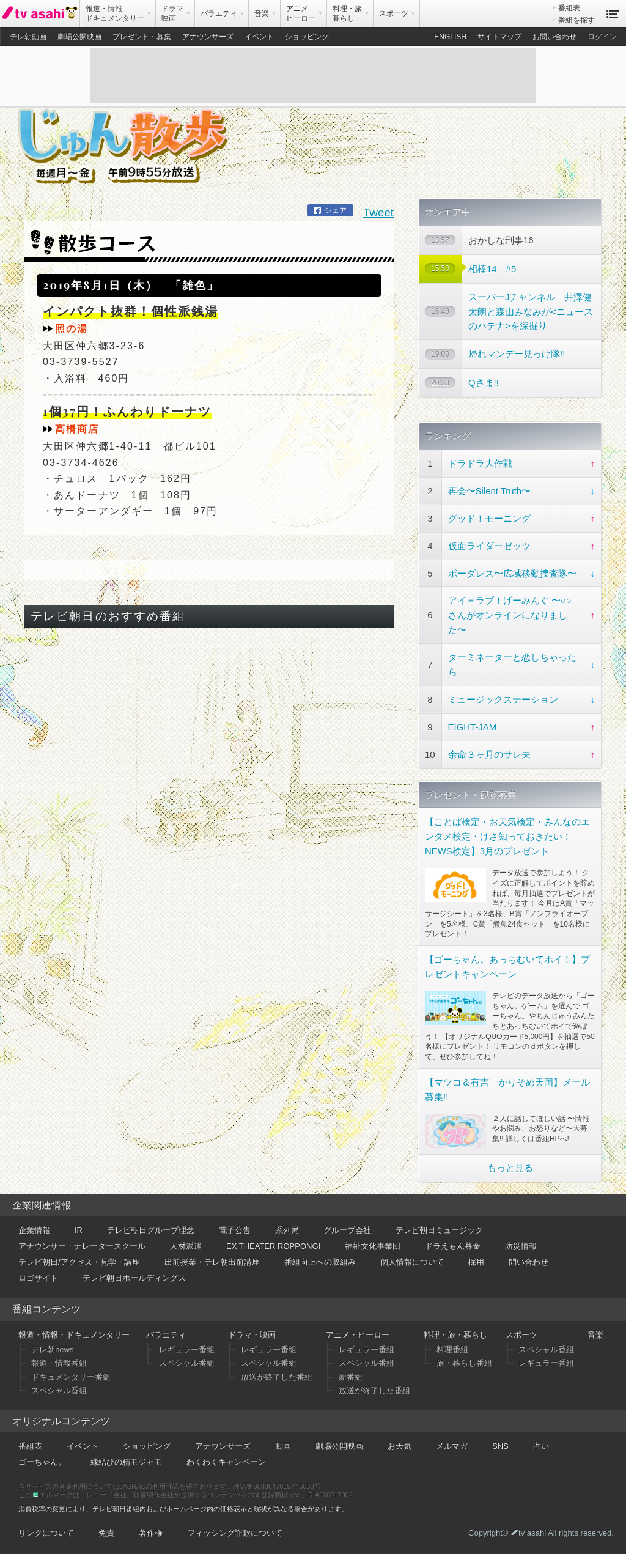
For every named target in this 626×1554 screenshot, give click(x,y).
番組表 (569, 8)
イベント (259, 36)
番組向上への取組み (320, 1262)
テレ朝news (52, 1349)
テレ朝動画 (28, 36)
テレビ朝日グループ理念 (150, 1230)
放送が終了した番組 (276, 1377)
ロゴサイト (38, 1277)
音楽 (595, 1334)
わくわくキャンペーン (226, 1462)
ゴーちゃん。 (42, 1462)
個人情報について (412, 1262)
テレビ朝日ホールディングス (134, 1277)
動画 (283, 1446)
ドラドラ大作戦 (480, 463)
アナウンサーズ (208, 36)
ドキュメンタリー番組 (71, 1377)
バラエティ (166, 1334)
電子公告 (235, 1230)
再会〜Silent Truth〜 (489, 491)
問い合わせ (528, 1262)
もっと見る (510, 1168)
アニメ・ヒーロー (357, 1334)
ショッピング (307, 36)
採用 (476, 1262)
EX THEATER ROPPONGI (273, 1246)
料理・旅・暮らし (455, 1334)
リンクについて (46, 1532)
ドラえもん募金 (453, 1246)
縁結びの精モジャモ (126, 1462)
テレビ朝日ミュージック (439, 1230)
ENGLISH (450, 36)
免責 (106, 1532)
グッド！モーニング (489, 518)
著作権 (151, 1532)
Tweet (378, 212)
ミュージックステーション (503, 699)
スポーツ (521, 1334)
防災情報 (521, 1246)
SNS (500, 1446)
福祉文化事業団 (372, 1246)
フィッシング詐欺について (234, 1532)
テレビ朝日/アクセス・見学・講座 (79, 1262)
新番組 (351, 1377)
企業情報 (34, 1230)
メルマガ (452, 1446)
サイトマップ (499, 36)
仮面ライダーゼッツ (489, 546)
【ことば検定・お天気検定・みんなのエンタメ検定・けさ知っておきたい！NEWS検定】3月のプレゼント (507, 836)
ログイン (602, 36)
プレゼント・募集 (141, 36)
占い (541, 1446)
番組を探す (576, 20)
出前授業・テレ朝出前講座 (212, 1262)
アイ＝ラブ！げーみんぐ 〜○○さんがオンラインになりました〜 (510, 615)
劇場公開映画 (79, 36)
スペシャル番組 (59, 1390)
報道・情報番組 (59, 1362)
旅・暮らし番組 (464, 1362)
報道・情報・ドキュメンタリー (74, 1334)
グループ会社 (347, 1230)
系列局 (287, 1230)
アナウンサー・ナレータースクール (81, 1246)
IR (79, 1230)
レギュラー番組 (187, 1349)
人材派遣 (186, 1246)
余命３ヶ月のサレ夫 (489, 754)
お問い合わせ (554, 36)
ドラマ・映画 (252, 1334)
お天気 (399, 1446)
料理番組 (452, 1349)
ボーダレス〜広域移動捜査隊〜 (512, 573)
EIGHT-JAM (472, 727)
